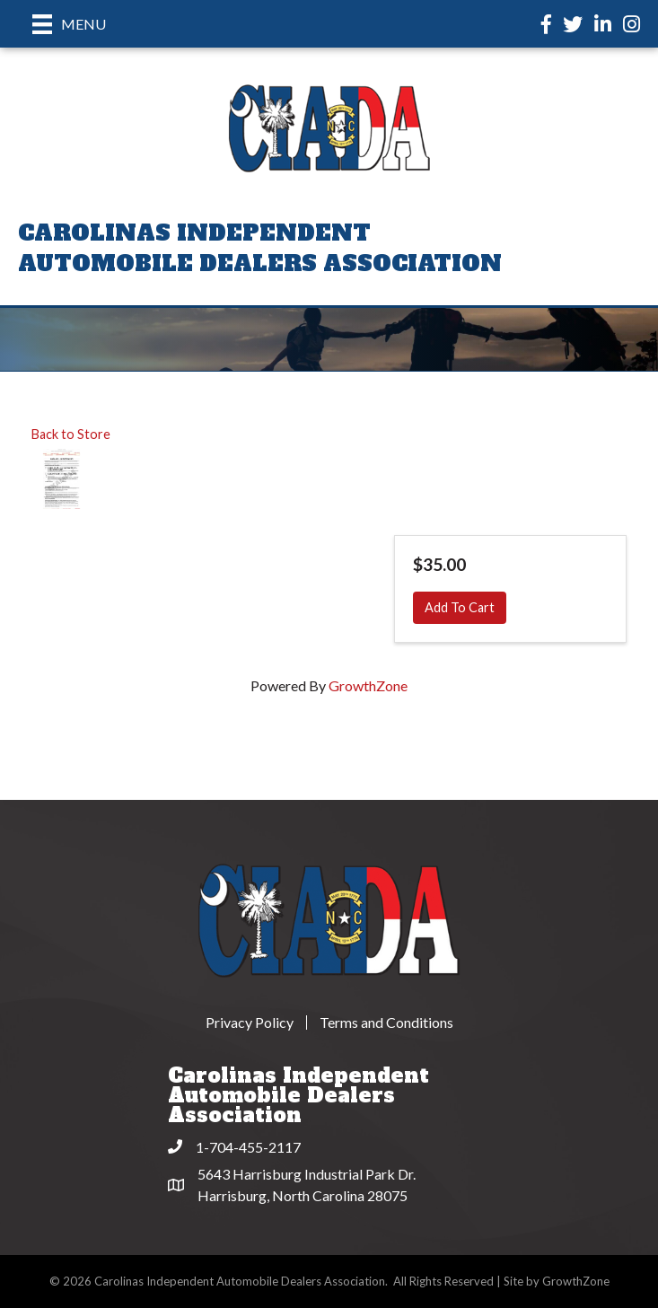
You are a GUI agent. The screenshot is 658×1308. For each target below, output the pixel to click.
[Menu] (69, 23)
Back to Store (70, 434)
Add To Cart (460, 607)
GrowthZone (368, 685)
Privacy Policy (250, 1022)
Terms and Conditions (386, 1022)
